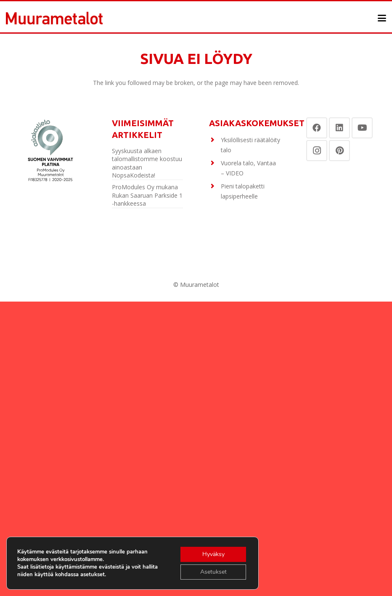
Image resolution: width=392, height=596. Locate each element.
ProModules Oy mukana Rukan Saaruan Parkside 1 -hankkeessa (147, 195)
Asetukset (213, 572)
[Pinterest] (339, 150)
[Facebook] (316, 127)
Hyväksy (213, 554)
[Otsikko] (54, 18)
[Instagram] (316, 150)
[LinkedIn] (339, 127)
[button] (382, 18)
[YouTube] (362, 127)
